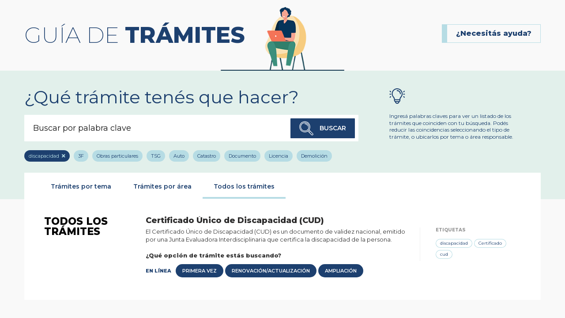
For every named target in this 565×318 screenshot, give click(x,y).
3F (81, 156)
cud (444, 254)
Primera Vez (199, 271)
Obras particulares (117, 156)
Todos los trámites (244, 186)
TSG (156, 156)
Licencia (278, 156)
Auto (179, 156)
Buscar (322, 128)
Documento (242, 156)
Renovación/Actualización (271, 271)
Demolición (314, 156)
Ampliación (341, 271)
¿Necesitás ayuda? (493, 33)
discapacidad (44, 156)
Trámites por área (162, 186)
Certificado (490, 243)
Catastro (206, 156)
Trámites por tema (81, 186)
